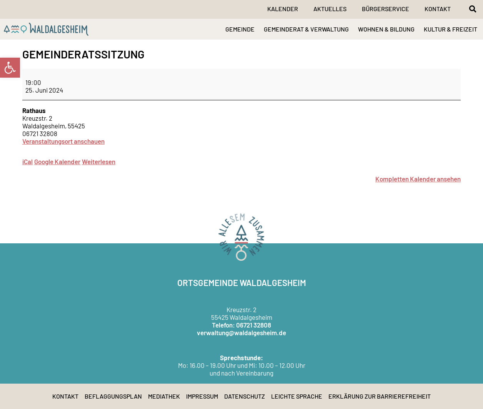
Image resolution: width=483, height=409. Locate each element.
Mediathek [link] (164, 396)
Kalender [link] (282, 8)
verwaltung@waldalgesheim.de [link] (241, 332)
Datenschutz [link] (244, 396)
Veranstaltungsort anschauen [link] (63, 141)
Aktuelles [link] (329, 8)
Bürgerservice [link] (385, 8)
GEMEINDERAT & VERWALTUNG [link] (306, 29)
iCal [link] (27, 161)
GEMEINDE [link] (240, 29)
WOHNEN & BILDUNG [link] (386, 29)
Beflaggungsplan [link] (113, 396)
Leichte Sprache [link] (296, 396)
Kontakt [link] (438, 8)
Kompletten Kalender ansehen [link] (418, 179)
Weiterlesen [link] (98, 161)
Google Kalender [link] (57, 161)
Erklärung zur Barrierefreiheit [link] (379, 396)
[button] (472, 8)
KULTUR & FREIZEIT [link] (450, 29)
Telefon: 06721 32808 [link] (241, 325)
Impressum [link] (202, 396)
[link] (10, 68)
